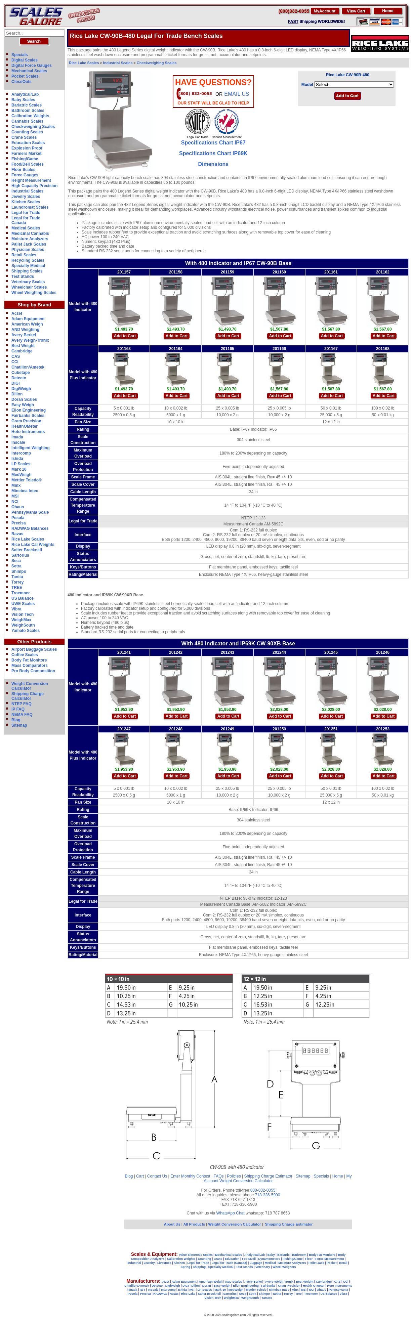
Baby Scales (23, 99)
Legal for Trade (25, 212)
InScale (153, 1289)
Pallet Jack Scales (28, 244)
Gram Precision (26, 421)
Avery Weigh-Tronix (30, 340)
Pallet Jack (316, 1263)
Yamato (266, 1297)
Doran (206, 1285)
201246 (382, 652)
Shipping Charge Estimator (268, 1176)
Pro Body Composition (33, 671)
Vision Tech (22, 614)
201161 (331, 272)
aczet (165, 1281)
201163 (124, 348)
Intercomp (21, 453)
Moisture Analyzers (29, 239)
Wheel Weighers (284, 1267)
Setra (16, 566)
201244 (279, 652)
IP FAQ (18, 709)
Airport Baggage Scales (34, 649)
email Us (236, 94)
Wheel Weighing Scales (33, 292)
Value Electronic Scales (196, 1254)
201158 (175, 272)
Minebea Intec (24, 490)
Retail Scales (23, 255)
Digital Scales (24, 60)
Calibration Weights (30, 116)
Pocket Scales (25, 76)
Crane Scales (24, 137)
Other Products (34, 641)
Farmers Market (26, 153)
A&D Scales (233, 1281)
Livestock (164, 1263)
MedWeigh (21, 474)
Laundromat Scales (30, 207)
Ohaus (17, 507)
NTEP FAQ (21, 703)
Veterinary (262, 1267)
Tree (298, 1293)
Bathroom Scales (27, 110)
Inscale (18, 442)
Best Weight (23, 345)
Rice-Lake (188, 1293)
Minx (15, 485)
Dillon (17, 394)
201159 (227, 272)
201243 (227, 652)
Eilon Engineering (28, 410)
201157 (124, 272)
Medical (270, 1263)
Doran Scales (24, 399)
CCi (14, 361)
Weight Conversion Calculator (29, 686)
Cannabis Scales (27, 121)
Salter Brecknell (26, 550)
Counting (204, 1259)
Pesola (18, 517)
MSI (14, 496)
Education (232, 1259)
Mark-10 (220, 1289)
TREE (16, 587)
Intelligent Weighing (30, 447)
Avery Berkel (23, 335)
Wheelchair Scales (29, 287)
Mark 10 (19, 469)
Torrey (17, 582)
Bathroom (299, 1254)
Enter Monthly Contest (190, 1176)
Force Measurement (329, 1259)
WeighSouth (23, 625)
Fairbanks (268, 1285)
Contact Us (157, 1176)
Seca (16, 560)
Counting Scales (27, 132)
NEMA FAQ (22, 714)
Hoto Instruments (28, 431)
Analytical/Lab (25, 94)
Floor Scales (23, 169)
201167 (331, 348)
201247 (124, 729)
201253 (382, 729)
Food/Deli (249, 1259)
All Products (194, 1224)
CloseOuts (21, 81)
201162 (382, 272)
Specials (19, 54)
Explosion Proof (26, 148)
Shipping (199, 1267)
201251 (331, 729)
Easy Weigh (22, 404)
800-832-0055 (263, 1190)
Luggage (256, 1263)
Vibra (16, 609)
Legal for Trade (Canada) (229, 1263)
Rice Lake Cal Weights (32, 544)
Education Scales (28, 142)
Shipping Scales (27, 271)
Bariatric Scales (26, 105)
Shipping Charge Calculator (27, 696)
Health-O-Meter (314, 1285)
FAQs (219, 1176)
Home (337, 1176)
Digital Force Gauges (31, 65)
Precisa (18, 523)
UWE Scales (23, 603)
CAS (15, 356)
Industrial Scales (27, 191)
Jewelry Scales (25, 196)
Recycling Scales (27, 260)
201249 (227, 729)
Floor (309, 1259)
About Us (172, 1224)
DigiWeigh (21, 388)
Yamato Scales (25, 630)
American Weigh (27, 324)
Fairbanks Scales (27, 415)
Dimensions (213, 164)
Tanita (17, 576)
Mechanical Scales (29, 71)
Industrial (134, 1263)
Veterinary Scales (28, 282)
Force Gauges (24, 175)
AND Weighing (25, 329)
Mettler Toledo (256, 1289)
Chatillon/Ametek (27, 367)
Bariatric (283, 1254)
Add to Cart (125, 336)
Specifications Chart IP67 (213, 142)
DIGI (15, 383)
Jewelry (149, 1263)
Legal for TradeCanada (25, 220)
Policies (234, 1176)
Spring (186, 1267)
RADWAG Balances (30, 528)
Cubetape (20, 372)
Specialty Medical (28, 265)
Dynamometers (269, 1259)
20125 (278, 729)
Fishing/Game (24, 159)
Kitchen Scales (25, 202)
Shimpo (18, 571)
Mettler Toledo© (26, 480)
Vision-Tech (212, 1297)
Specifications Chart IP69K (213, 153)
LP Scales (20, 464)
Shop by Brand (34, 304)
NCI (14, 501)
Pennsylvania (338, 1289)
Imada (17, 437)
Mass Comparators (29, 665)
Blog (15, 720)
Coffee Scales (24, 654)
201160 (279, 272)
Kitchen (179, 1263)
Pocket (332, 1263)
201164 (175, 348)
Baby (271, 1254)
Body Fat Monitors (29, 660)
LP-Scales (205, 1289)
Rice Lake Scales (27, 539)
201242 (175, 652)
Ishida (17, 458)
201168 (382, 348)
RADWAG (160, 1293)
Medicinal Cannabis (30, 233)
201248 (175, 729)
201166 (279, 348)
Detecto (18, 378)
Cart (140, 1176)
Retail (343, 1263)
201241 (124, 652)
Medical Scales (25, 228)
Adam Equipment (28, 318)
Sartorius (20, 555)
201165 (227, 348)
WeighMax (21, 619)
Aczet (16, 313)
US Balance (22, 598)
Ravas (17, 533)
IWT (143, 1289)
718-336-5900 (267, 1195)
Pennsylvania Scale (30, 512)
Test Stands (22, 276)
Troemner (20, 593)
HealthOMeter (24, 426)
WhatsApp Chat (230, 1213)
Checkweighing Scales (33, 126)
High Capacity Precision (34, 185)
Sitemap (19, 725)
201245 (331, 652)
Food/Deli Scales (27, 164)
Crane (218, 1259)
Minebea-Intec (279, 1289)
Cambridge (22, 351)
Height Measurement (31, 180)
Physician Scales (27, 249)
